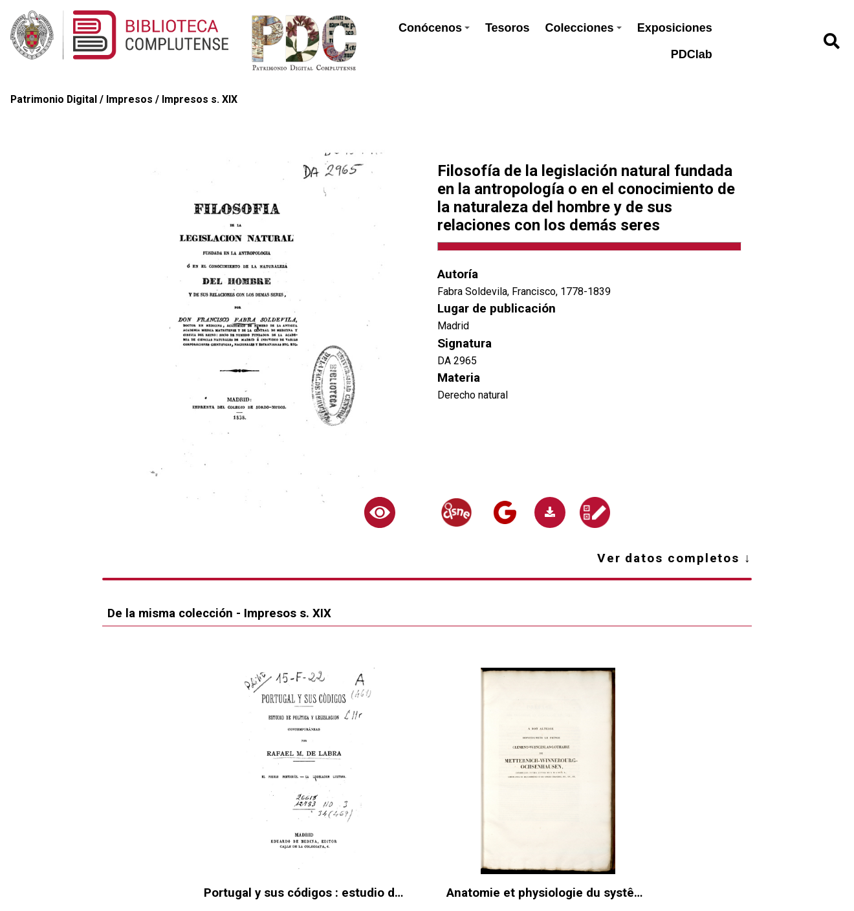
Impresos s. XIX (199, 99)
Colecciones (583, 27)
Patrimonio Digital (53, 99)
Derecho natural (472, 395)
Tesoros (507, 27)
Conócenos (434, 27)
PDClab (691, 54)
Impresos (129, 99)
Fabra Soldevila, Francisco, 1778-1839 (524, 291)
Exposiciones (674, 27)
